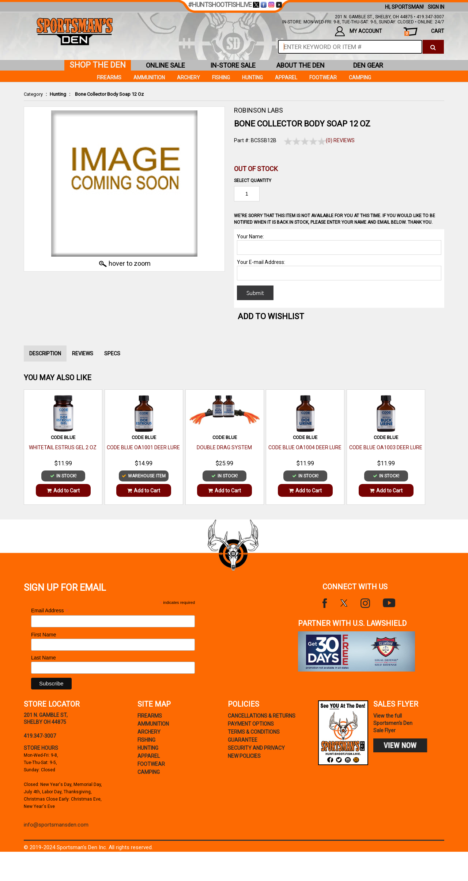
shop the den (97, 64)
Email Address (49, 610)
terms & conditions (254, 732)
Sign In (436, 7)
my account (358, 31)
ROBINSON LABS (258, 110)
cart (424, 32)
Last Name (43, 658)
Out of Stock (256, 169)
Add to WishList (271, 316)
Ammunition (149, 77)
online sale (165, 65)
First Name (43, 635)
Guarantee (242, 740)
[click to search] (433, 47)
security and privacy (256, 748)
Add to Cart (63, 491)
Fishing (221, 77)
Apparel (286, 77)
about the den (300, 65)
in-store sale (233, 65)
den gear (368, 65)
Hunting (58, 94)
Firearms (109, 77)
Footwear (323, 77)
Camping (360, 77)
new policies (244, 756)
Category (33, 94)
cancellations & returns (261, 716)
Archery (188, 77)
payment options (251, 724)
